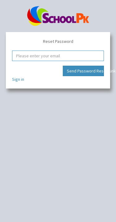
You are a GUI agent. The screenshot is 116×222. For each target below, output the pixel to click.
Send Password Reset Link (85, 71)
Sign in (18, 79)
